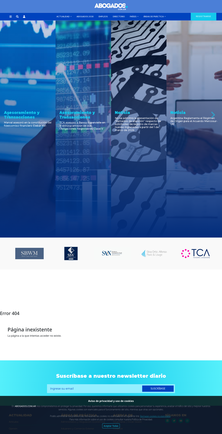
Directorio (119, 16)
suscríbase (158, 388)
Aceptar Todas (111, 425)
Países (133, 16)
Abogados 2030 (85, 16)
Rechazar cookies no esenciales (155, 416)
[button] (10, 16)
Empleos (103, 16)
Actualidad (63, 16)
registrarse (203, 16)
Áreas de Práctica (153, 16)
